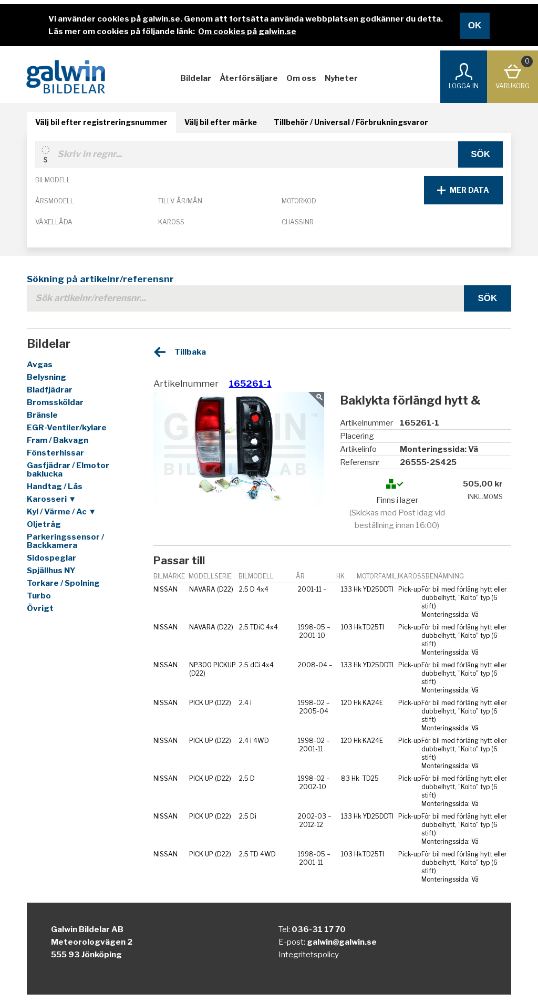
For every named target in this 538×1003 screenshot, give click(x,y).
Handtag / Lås (54, 486)
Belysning (46, 377)
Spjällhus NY (51, 570)
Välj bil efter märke (220, 122)
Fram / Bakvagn (57, 440)
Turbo (39, 596)
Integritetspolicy (308, 954)
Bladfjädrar (50, 390)
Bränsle (42, 415)
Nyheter (341, 78)
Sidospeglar (51, 558)
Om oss (301, 78)
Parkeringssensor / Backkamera (65, 541)
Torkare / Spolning (63, 583)
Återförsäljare (249, 78)
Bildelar (195, 78)
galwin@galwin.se (342, 942)
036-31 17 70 (319, 929)
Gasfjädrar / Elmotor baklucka (68, 470)
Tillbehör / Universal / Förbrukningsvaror (351, 122)
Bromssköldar (55, 402)
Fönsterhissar (55, 453)
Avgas (40, 364)
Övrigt (40, 608)
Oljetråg (44, 524)
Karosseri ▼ (51, 499)
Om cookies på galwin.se (247, 31)
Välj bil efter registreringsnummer (101, 122)
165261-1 (250, 383)
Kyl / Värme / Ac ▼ (61, 511)
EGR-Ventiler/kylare (67, 427)
